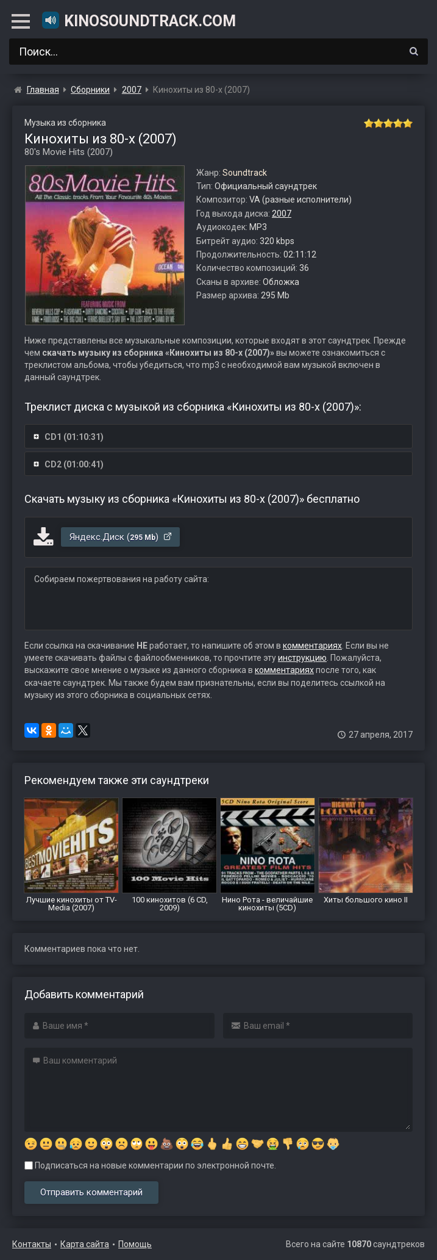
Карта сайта (84, 1244)
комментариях (312, 645)
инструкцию (302, 658)
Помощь (135, 1244)
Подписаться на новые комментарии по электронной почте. (150, 1165)
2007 (281, 213)
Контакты (31, 1244)
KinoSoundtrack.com (138, 20)
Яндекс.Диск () (120, 536)
